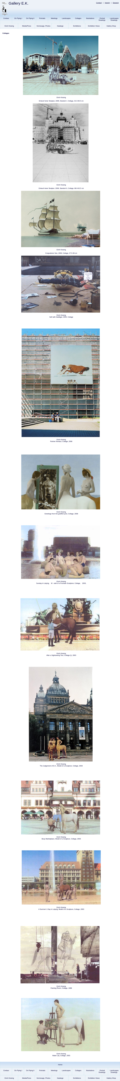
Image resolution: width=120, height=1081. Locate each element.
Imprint (107, 3)
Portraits (42, 20)
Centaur (6, 20)
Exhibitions (77, 27)
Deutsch (116, 3)
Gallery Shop (111, 27)
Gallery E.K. (18, 3)
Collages (78, 20)
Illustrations (90, 20)
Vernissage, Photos (43, 27)
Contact (99, 3)
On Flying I (18, 20)
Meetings (53, 20)
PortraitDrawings (102, 20)
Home (60, 1065)
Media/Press (26, 27)
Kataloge (60, 27)
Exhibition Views (94, 27)
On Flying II (30, 20)
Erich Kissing (9, 27)
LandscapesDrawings (114, 20)
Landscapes (66, 20)
